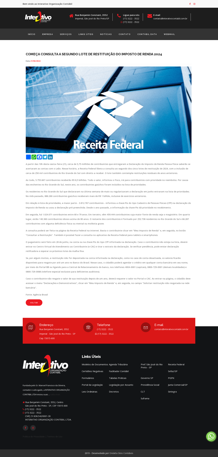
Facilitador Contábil (119, 371)
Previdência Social (150, 384)
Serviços (66, 34)
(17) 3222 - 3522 (130, 22)
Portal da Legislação (92, 384)
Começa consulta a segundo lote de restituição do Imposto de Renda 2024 (94, 66)
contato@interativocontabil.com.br (170, 18)
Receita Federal (176, 364)
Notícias (106, 34)
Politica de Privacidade (34, 436)
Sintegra (172, 391)
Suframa (145, 398)
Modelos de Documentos (95, 364)
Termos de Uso (54, 436)
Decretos (114, 391)
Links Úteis (86, 34)
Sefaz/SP (172, 371)
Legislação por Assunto (121, 384)
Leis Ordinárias (89, 391)
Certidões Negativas (92, 371)
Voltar (34, 315)
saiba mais (55, 394)
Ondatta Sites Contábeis (121, 453)
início (31, 34)
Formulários (88, 377)
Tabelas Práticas (117, 377)
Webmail (169, 34)
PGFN (171, 377)
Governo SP (147, 377)
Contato (125, 34)
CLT (143, 391)
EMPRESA (47, 34)
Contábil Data (147, 34)
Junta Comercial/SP (178, 384)
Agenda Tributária (118, 364)
